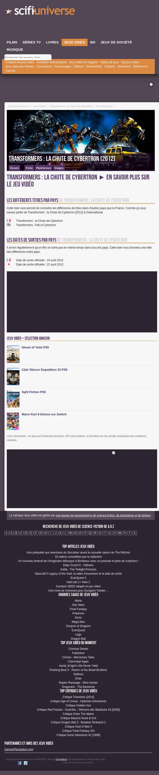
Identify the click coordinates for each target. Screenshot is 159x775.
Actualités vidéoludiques (51, 62)
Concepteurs (44, 66)
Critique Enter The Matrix (78, 714)
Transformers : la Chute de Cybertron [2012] (62, 159)
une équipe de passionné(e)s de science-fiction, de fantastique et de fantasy (103, 515)
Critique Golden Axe (78, 705)
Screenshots (94, 66)
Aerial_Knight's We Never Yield (78, 665)
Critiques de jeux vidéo (20, 62)
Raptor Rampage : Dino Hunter (78, 682)
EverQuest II (78, 578)
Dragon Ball (78, 638)
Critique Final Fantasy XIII (78, 730)
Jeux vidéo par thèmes (20, 66)
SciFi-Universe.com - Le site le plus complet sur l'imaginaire (40, 12)
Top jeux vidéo (130, 62)
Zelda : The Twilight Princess (78, 569)
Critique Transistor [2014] (78, 697)
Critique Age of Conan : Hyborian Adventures (78, 701)
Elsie (78, 678)
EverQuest (78, 630)
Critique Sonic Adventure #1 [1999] (78, 735)
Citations (109, 66)
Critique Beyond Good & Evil (78, 718)
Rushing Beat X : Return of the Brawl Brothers (78, 670)
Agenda (10, 70)
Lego (78, 634)
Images (59, 167)
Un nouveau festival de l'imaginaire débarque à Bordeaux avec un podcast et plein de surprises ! (78, 561)
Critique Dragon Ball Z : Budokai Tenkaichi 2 (78, 722)
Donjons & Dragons (78, 626)
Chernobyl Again (78, 661)
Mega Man (78, 621)
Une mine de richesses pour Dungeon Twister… (78, 590)
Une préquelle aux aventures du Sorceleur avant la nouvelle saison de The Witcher (78, 552)
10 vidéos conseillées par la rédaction (78, 556)
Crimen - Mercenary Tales (78, 657)
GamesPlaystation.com (18, 749)
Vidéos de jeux (109, 62)
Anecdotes (124, 66)
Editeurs (79, 66)
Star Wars (78, 605)
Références (140, 66)
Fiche (29, 168)
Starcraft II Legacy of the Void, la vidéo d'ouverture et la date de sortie (78, 573)
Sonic (78, 617)
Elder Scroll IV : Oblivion (78, 565)
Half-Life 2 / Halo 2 (78, 582)
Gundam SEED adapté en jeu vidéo (78, 586)
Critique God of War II (78, 726)
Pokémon (78, 613)
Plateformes (44, 167)
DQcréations (61, 759)
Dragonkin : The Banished (78, 687)
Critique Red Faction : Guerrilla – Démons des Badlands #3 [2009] (78, 709)
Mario (78, 600)
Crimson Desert (78, 648)
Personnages (62, 66)
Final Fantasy (78, 609)
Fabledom (78, 653)
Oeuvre (14, 168)
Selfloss (78, 674)
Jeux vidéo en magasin (83, 62)
